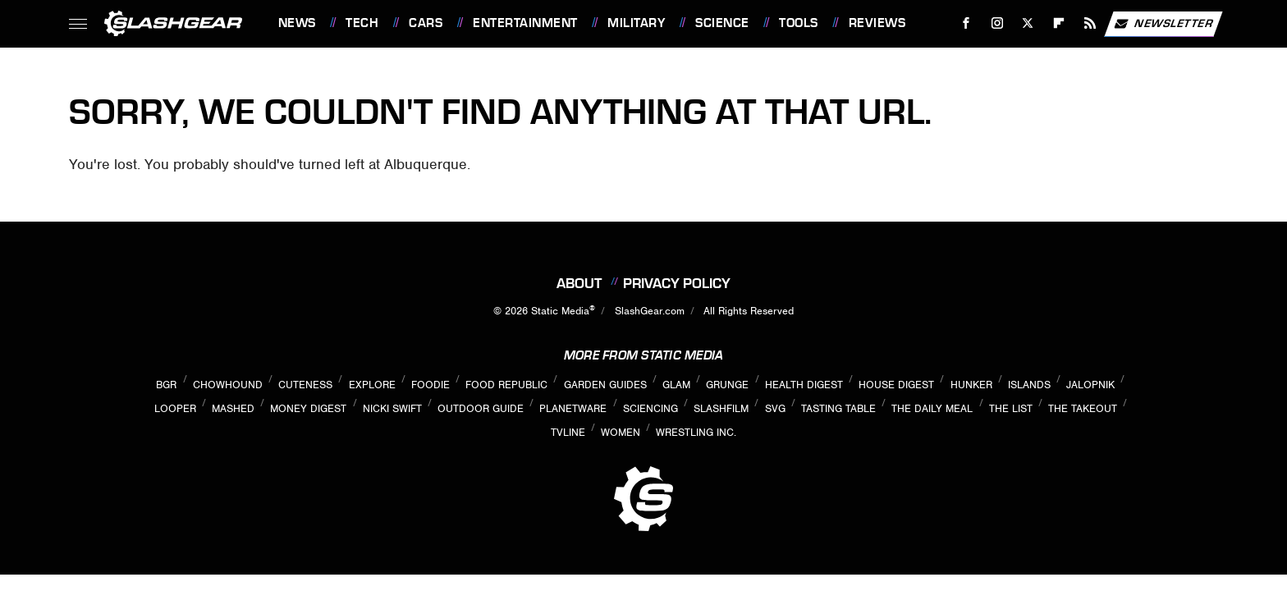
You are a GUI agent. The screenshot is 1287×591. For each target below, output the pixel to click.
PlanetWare (573, 408)
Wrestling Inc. (696, 432)
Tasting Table (838, 408)
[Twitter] (1028, 23)
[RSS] (1090, 23)
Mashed (233, 408)
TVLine (568, 432)
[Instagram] (997, 23)
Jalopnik (1090, 385)
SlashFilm (721, 408)
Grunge (727, 385)
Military (636, 23)
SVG (775, 408)
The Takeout (1082, 408)
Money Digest (308, 408)
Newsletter (1163, 23)
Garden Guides (605, 385)
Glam (676, 385)
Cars (425, 23)
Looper (175, 408)
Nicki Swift (392, 408)
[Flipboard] (1059, 23)
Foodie (430, 385)
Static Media (560, 311)
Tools (798, 23)
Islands (1029, 385)
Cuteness (305, 385)
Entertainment (525, 23)
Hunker (971, 385)
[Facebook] (966, 23)
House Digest (896, 385)
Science (722, 23)
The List (1011, 408)
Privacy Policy (677, 283)
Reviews (877, 23)
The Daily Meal (932, 408)
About (579, 283)
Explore (372, 385)
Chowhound (228, 385)
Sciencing (650, 408)
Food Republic (506, 385)
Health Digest (804, 385)
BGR (166, 385)
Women (620, 432)
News (297, 23)
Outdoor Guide (480, 408)
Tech (362, 23)
